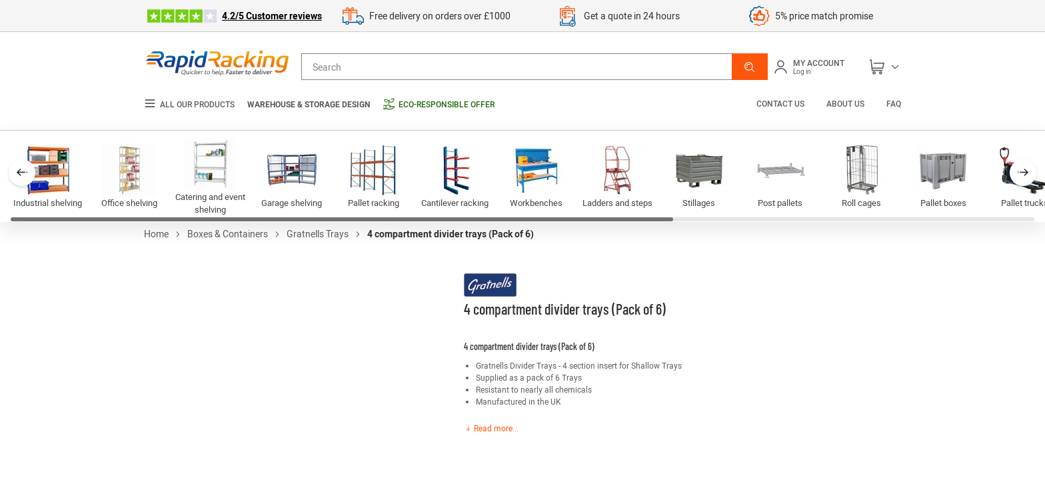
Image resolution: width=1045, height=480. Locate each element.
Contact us (781, 103)
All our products (189, 104)
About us (845, 103)
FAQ (893, 103)
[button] (750, 66)
